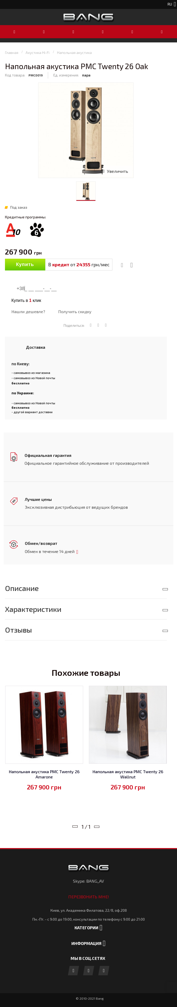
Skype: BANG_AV (88, 879)
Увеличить (117, 171)
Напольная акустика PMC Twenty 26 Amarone (44, 773)
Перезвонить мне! (88, 895)
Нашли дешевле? (28, 311)
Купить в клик (26, 300)
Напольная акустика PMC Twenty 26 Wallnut (128, 773)
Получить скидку (75, 311)
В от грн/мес (79, 264)
